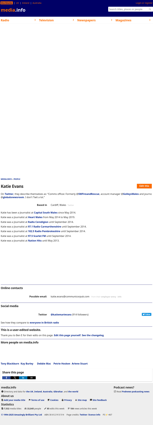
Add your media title (14, 400)
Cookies (54, 400)
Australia (37, 2)
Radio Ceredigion (38, 222)
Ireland (25, 2)
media (13, 10)
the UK (29, 391)
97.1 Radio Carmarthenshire (44, 226)
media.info (6, 179)
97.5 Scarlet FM (37, 236)
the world (73, 391)
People (17, 179)
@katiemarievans (61, 314)
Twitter (9, 194)
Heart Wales (35, 217)
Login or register (144, 2)
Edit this (144, 186)
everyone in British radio (44, 322)
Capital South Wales (46, 212)
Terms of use (37, 400)
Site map (82, 400)
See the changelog (93, 335)
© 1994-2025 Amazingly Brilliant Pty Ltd (21, 414)
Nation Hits (35, 240)
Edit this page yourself (67, 335)
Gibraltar (58, 391)
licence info (94, 414)
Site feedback (100, 400)
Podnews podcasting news (135, 391)
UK (17, 2)
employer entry (108, 296)
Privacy (68, 400)
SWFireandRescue (88, 194)
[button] (6, 377)
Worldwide (6, 2)
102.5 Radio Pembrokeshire (44, 231)
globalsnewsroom (13, 197)
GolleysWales (131, 194)
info (119, 296)
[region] (76, 265)
